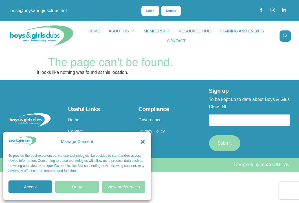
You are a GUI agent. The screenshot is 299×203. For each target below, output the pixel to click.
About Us (121, 31)
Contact (176, 41)
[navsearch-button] (285, 36)
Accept (30, 186)
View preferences (123, 186)
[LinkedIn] (284, 10)
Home (94, 31)
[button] (143, 142)
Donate (171, 11)
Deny (77, 186)
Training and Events (241, 31)
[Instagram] (273, 10)
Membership (157, 31)
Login (150, 11)
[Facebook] (261, 10)
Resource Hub (195, 31)
